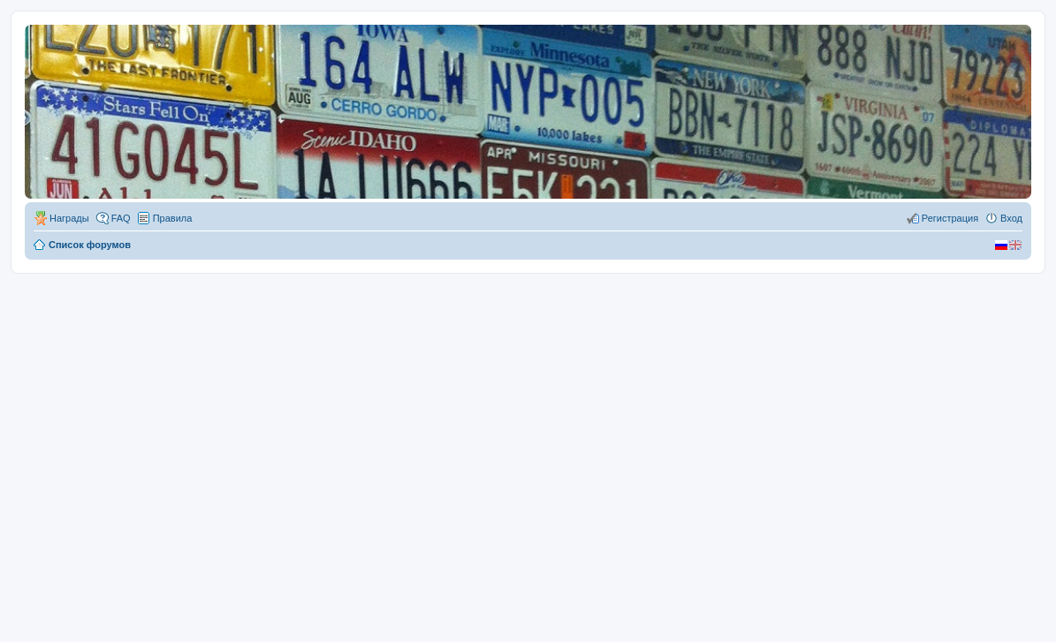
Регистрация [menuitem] (950, 218)
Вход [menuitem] (1011, 218)
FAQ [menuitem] (121, 218)
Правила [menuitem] (173, 218)
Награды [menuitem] (69, 218)
